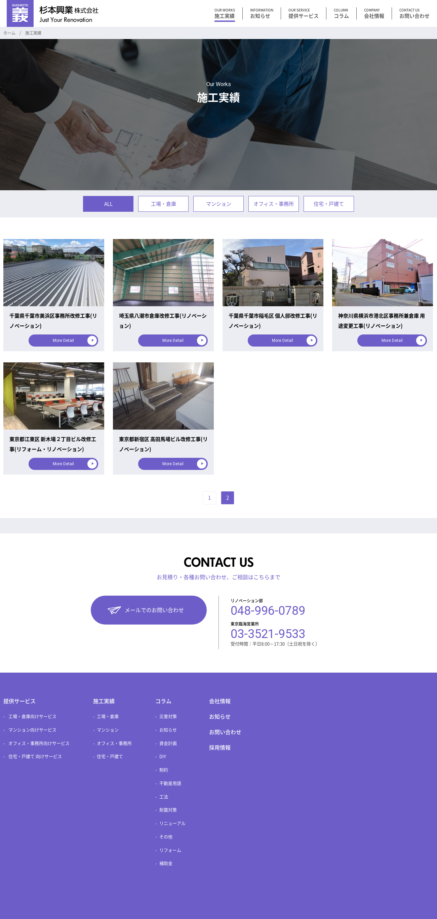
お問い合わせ (225, 732)
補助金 (165, 863)
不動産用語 (170, 783)
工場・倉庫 (163, 203)
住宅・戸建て (329, 203)
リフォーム (170, 850)
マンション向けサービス (32, 730)
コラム (163, 701)
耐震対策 (168, 810)
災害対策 (168, 716)
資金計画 (168, 743)
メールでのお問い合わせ (154, 610)
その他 (165, 837)
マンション (218, 203)
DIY (162, 756)
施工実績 (104, 701)
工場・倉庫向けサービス (32, 716)
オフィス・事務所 (273, 203)
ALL (108, 203)
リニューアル (172, 823)
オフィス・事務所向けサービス (39, 743)
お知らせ (168, 730)
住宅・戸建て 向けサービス (35, 756)
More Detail (63, 340)
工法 (163, 797)
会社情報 (220, 701)
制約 (163, 770)
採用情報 (220, 747)
